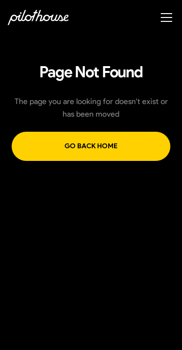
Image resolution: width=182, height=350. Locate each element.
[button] (164, 17)
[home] (38, 17)
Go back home (91, 146)
